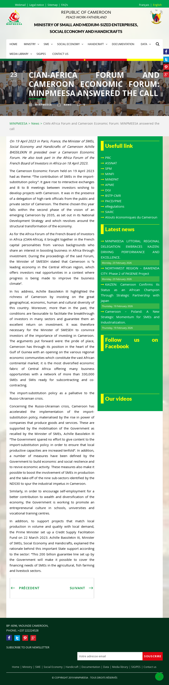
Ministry (30, 44)
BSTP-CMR (113, 195)
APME (109, 184)
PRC (108, 157)
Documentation (123, 44)
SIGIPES (41, 53)
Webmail (20, 5)
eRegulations (114, 206)
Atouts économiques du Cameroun (131, 217)
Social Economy (68, 44)
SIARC (109, 212)
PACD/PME (113, 201)
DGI (108, 190)
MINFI (109, 174)
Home (13, 44)
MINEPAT (112, 179)
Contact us (60, 53)
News (68, 104)
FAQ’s (64, 5)
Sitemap (53, 5)
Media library (19, 53)
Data (144, 44)
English (157, 5)
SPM (108, 168)
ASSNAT (111, 163)
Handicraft (96, 44)
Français (144, 5)
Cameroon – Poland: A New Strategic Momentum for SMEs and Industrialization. (130, 316)
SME (46, 44)
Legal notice (36, 5)
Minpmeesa (43, 104)
